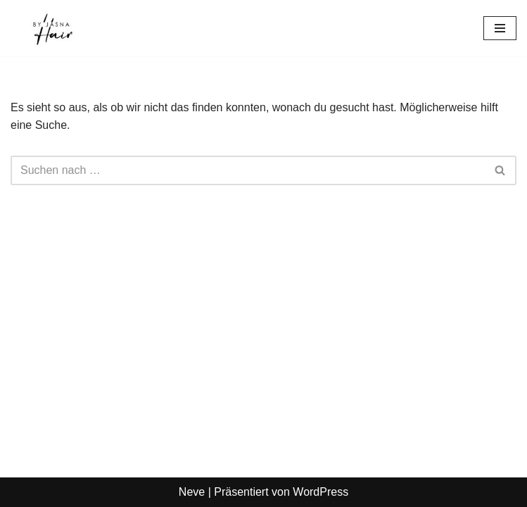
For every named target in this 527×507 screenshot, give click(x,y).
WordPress (320, 492)
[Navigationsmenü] (499, 28)
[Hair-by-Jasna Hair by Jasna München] (53, 28)
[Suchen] (248, 170)
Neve (192, 492)
